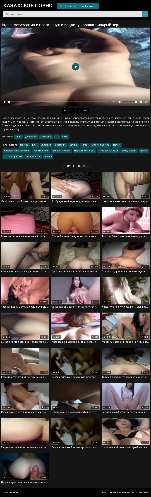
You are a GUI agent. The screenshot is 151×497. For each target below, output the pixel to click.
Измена (24, 145)
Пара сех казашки (108, 150)
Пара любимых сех (84, 150)
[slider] (59, 101)
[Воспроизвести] (4, 101)
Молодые (46, 136)
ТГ (56, 136)
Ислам (116, 145)
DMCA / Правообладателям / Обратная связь (125, 492)
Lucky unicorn (129, 150)
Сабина (73, 145)
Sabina (48, 156)
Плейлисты (67, 6)
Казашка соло (41, 150)
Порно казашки (11, 492)
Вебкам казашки (61, 150)
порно (28, 5)
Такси (84, 145)
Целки (143, 150)
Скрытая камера (100, 145)
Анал (18, 136)
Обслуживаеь (33, 156)
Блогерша (60, 145)
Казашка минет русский (16, 150)
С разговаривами (13, 156)
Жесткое (46, 145)
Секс (64, 136)
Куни (34, 145)
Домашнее (31, 136)
